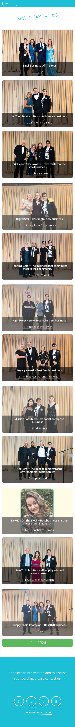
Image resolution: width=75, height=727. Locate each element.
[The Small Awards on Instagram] (31, 701)
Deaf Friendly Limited (37, 122)
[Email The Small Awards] (56, 701)
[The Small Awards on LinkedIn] (44, 701)
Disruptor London (37, 479)
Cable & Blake (37, 173)
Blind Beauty (37, 430)
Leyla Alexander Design (37, 580)
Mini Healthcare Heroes (37, 531)
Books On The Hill (37, 276)
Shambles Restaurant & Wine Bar (37, 377)
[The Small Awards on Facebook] (19, 701)
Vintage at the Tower (37, 328)
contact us (53, 678)
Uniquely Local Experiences (37, 227)
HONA (37, 72)
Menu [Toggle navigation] (11, 3)
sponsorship (23, 678)
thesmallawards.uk (38, 712)
